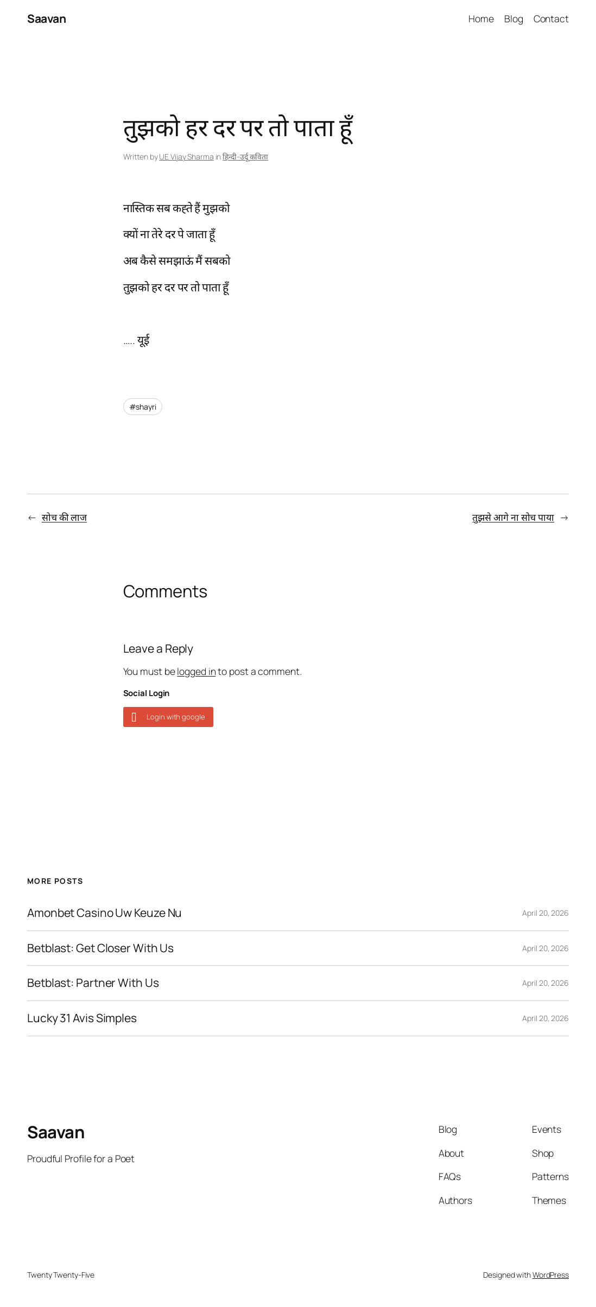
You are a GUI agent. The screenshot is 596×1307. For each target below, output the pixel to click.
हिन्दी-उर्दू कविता (245, 156)
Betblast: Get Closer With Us (100, 948)
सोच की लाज (64, 517)
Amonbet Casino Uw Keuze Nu (104, 913)
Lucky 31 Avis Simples (82, 1018)
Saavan (46, 18)
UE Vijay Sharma (186, 156)
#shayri (142, 406)
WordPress (550, 1275)
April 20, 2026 (545, 913)
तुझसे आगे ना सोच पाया (513, 517)
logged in (196, 671)
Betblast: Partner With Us (93, 983)
